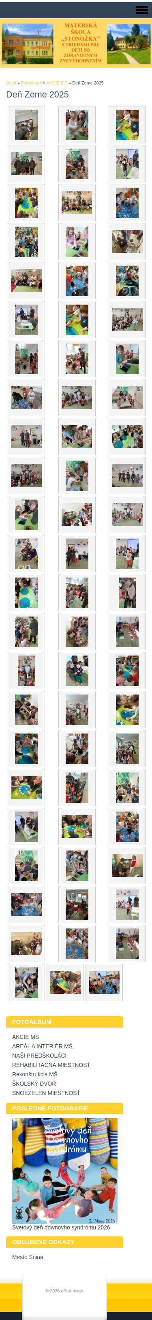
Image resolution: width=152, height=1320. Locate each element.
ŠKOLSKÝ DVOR (34, 1084)
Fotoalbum (31, 82)
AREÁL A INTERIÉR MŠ (42, 1046)
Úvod (11, 82)
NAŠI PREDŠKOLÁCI (39, 1056)
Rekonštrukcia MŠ (35, 1074)
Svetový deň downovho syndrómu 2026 (61, 1228)
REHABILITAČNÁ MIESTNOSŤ (51, 1065)
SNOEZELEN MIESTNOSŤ (46, 1093)
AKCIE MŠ (57, 82)
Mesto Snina (27, 1257)
